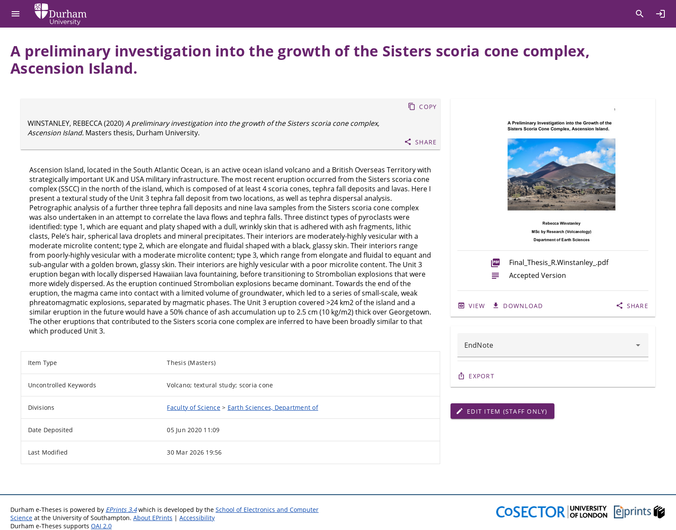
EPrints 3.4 (121, 509)
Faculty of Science (193, 407)
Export (481, 376)
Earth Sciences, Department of (273, 407)
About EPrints (152, 518)
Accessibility (197, 518)
